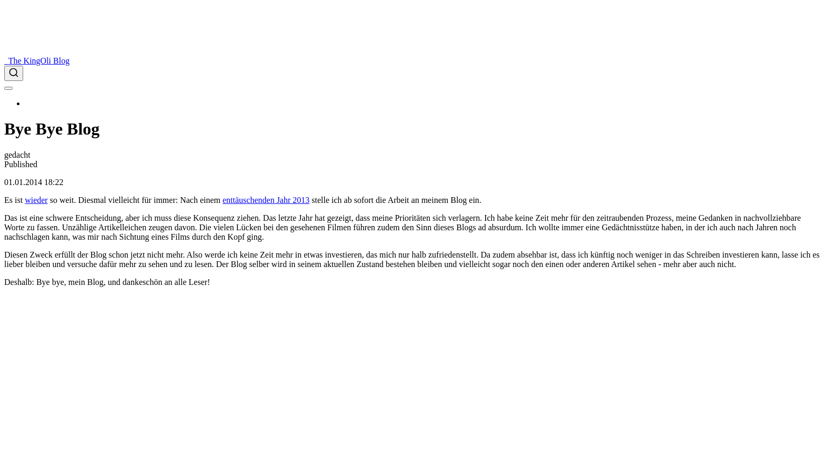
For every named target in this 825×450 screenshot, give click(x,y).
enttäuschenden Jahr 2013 (266, 200)
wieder (36, 200)
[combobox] (412, 73)
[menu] (8, 88)
